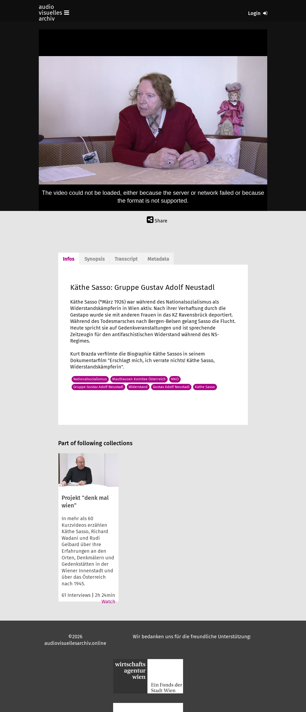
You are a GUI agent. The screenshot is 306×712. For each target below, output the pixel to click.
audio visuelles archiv (50, 13)
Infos (68, 259)
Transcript (126, 259)
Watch (108, 601)
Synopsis (94, 259)
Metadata (158, 259)
